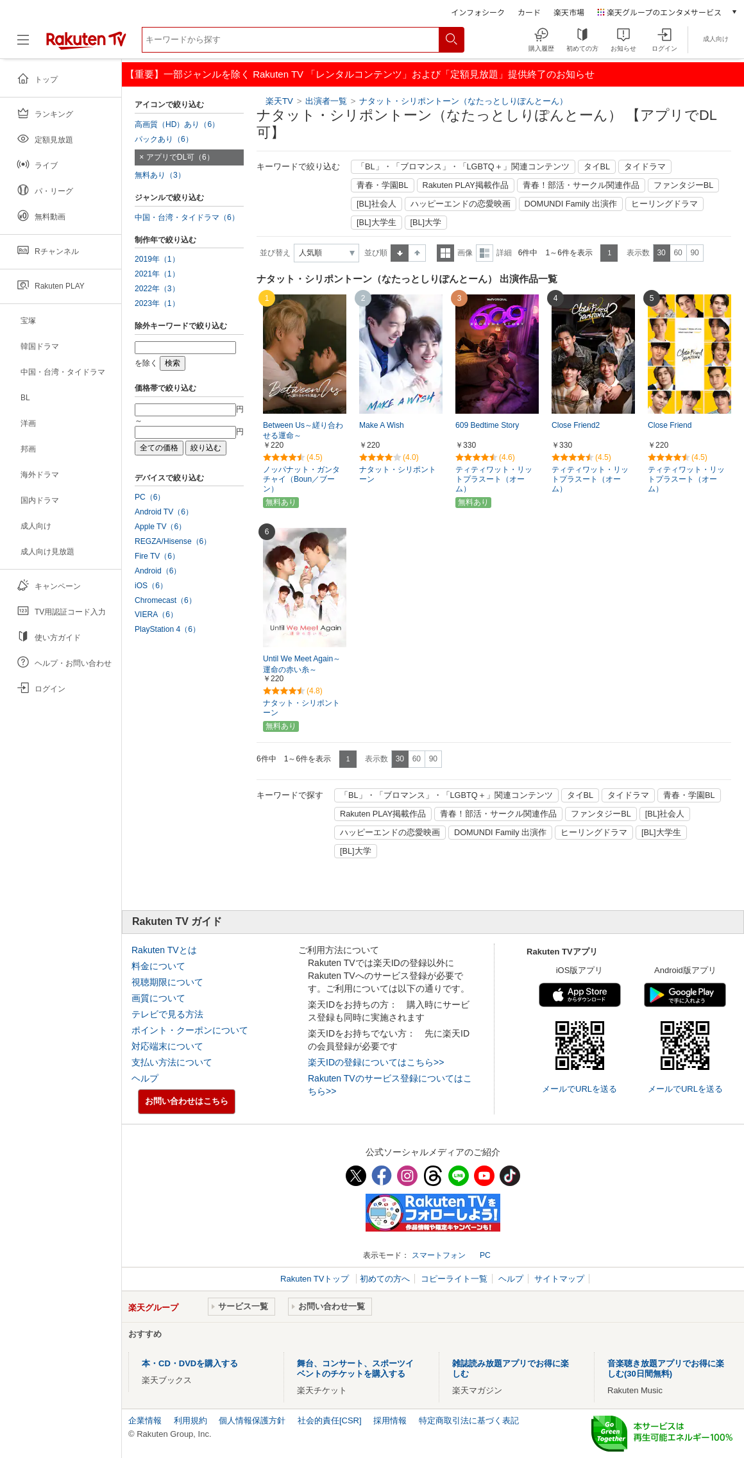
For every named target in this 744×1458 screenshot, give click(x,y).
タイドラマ (645, 166)
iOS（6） (151, 585)
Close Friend (669, 425)
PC (485, 1255)
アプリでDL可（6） (180, 157)
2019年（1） (157, 259)
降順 (417, 253)
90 (694, 252)
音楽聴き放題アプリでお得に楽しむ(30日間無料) (665, 1368)
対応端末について (167, 1046)
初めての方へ (385, 1279)
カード (529, 11)
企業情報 (145, 1420)
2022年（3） (157, 288)
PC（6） (150, 497)
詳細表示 (484, 253)
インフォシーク (478, 11)
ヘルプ (144, 1078)
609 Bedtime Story (487, 425)
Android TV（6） (164, 511)
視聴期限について (167, 982)
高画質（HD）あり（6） (177, 124)
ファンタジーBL (684, 185)
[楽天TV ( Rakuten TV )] (86, 44)
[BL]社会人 (376, 203)
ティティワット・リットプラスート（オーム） (493, 479)
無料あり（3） (160, 175)
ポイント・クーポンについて (189, 1030)
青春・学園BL (383, 185)
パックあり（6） (164, 139)
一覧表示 (445, 253)
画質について (158, 998)
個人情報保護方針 (252, 1420)
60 (677, 252)
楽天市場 (569, 11)
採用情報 (390, 1420)
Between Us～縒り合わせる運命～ (303, 431)
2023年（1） (157, 303)
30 (661, 252)
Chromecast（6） (165, 600)
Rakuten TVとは (164, 950)
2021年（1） (157, 273)
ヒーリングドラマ (664, 203)
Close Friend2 (576, 425)
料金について (158, 966)
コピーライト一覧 (454, 1279)
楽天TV (279, 101)
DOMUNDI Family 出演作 (571, 203)
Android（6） (158, 570)
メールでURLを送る (579, 1089)
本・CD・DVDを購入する (190, 1363)
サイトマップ (559, 1279)
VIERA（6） (156, 614)
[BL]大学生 (376, 222)
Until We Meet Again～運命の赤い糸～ (302, 664)
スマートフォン (439, 1255)
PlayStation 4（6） (167, 629)
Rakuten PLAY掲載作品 (466, 185)
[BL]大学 (426, 222)
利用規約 (190, 1420)
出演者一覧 (326, 101)
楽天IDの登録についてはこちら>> (376, 1062)
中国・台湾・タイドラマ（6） (187, 217)
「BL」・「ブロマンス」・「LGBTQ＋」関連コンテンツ (463, 166)
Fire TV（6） (157, 556)
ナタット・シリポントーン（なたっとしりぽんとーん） (463, 101)
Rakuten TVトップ (315, 1279)
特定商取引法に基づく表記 (469, 1420)
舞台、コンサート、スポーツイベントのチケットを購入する (355, 1368)
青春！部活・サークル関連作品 (581, 185)
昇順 (400, 253)
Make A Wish (381, 425)
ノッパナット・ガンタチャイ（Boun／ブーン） (301, 479)
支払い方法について (171, 1062)
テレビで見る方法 (167, 1014)
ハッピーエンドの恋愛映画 (460, 203)
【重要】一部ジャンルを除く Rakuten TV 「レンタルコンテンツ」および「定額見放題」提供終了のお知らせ (360, 74)
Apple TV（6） (160, 526)
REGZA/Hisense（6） (173, 541)
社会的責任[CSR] (330, 1420)
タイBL (597, 166)
